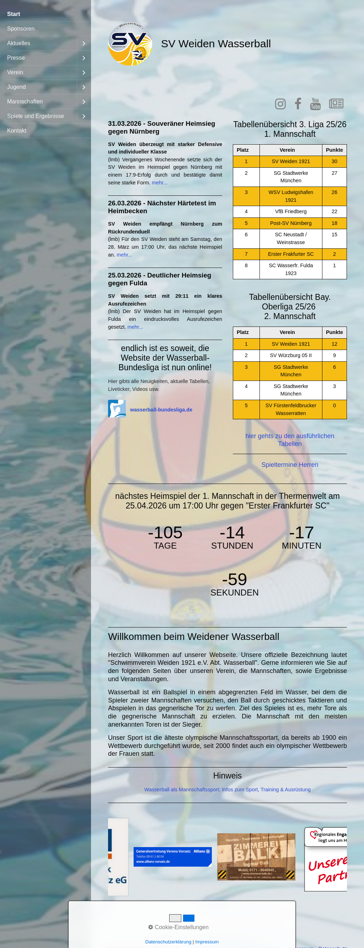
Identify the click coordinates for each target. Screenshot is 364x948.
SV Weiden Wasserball (216, 43)
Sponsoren (20, 29)
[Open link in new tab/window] (280, 106)
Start (13, 14)
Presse (16, 58)
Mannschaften (25, 101)
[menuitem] (45, 14)
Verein (15, 72)
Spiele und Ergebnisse (35, 116)
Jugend (16, 87)
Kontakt (16, 131)
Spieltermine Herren (289, 464)
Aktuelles (18, 43)
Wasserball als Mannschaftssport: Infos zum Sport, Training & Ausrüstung (227, 789)
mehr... (159, 182)
